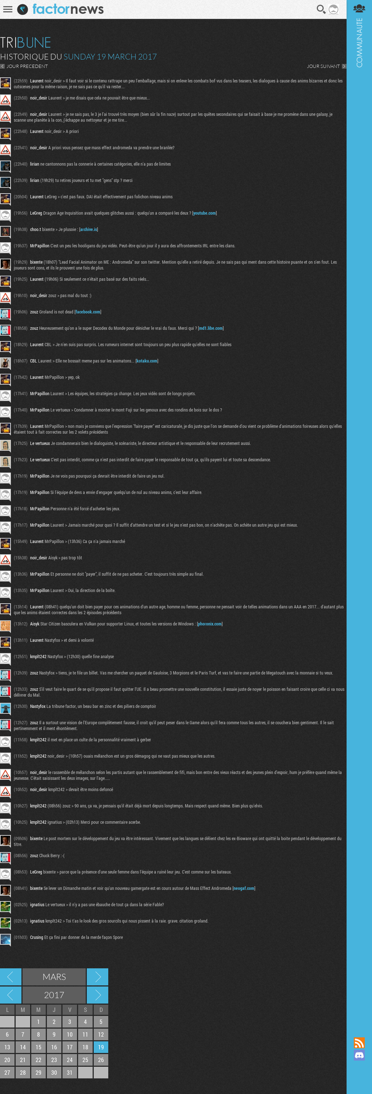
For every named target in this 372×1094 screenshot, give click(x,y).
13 (7, 1047)
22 (38, 1059)
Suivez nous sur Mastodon (359, 1067)
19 (101, 1047)
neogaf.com (244, 888)
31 (70, 1072)
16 (54, 1047)
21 (23, 1059)
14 (23, 1047)
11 (85, 1034)
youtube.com (204, 213)
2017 (54, 994)
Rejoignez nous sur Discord (359, 1055)
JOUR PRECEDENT (27, 66)
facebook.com (88, 312)
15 (38, 1047)
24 (70, 1059)
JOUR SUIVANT (323, 66)
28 (23, 1072)
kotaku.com (147, 361)
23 (54, 1059)
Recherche (321, 9)
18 (85, 1047)
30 (54, 1072)
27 (7, 1072)
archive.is (88, 229)
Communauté (359, 511)
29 (38, 1072)
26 (101, 1059)
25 (85, 1059)
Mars (54, 976)
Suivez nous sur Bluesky (359, 1079)
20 (7, 1059)
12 (101, 1034)
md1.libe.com (211, 328)
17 (70, 1047)
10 (70, 1034)
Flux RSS (359, 1042)
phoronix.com (210, 624)
